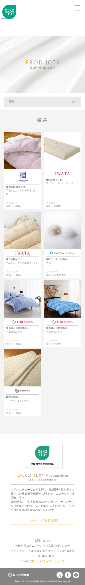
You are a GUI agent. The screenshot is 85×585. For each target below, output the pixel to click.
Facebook (68, 575)
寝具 (12, 101)
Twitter (59, 575)
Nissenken (18, 575)
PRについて (57, 561)
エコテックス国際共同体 (9, 15)
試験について (37, 561)
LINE (76, 575)
